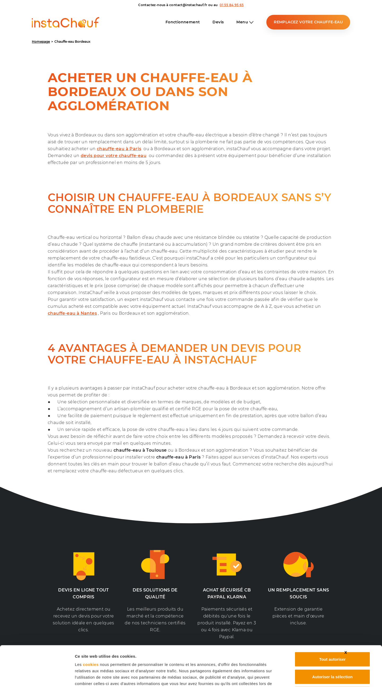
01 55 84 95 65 (232, 5)
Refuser (332, 652)
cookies (90, 622)
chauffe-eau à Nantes (72, 313)
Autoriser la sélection (332, 635)
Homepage (41, 42)
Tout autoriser (332, 617)
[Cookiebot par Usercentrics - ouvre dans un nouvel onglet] (39, 677)
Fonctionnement (183, 22)
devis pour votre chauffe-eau (113, 155)
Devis (218, 22)
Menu (245, 22)
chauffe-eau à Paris (119, 148)
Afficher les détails (297, 676)
